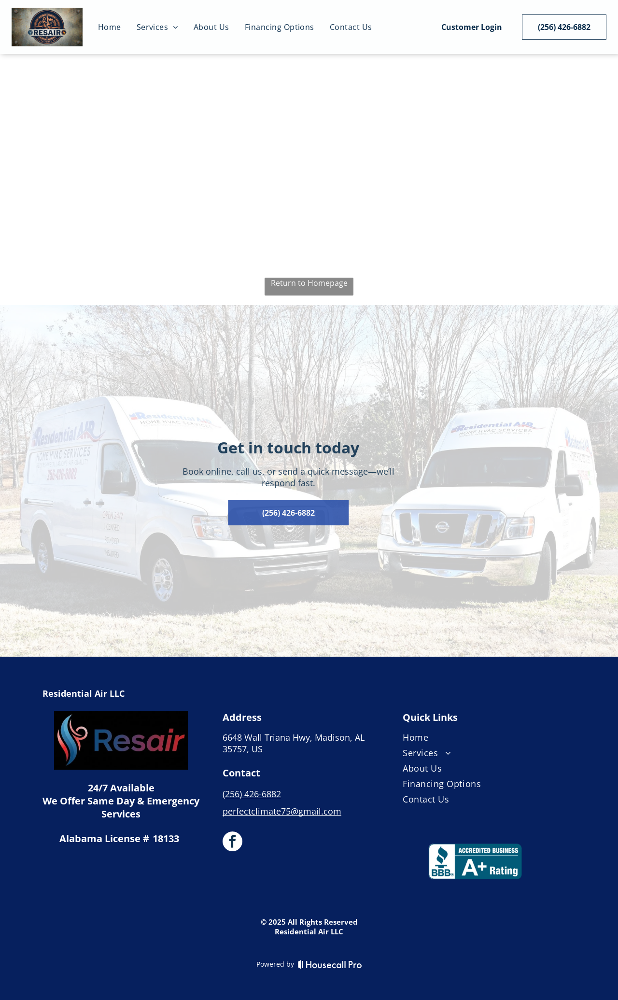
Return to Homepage (309, 283)
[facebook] (232, 842)
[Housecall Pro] (330, 964)
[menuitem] (109, 27)
